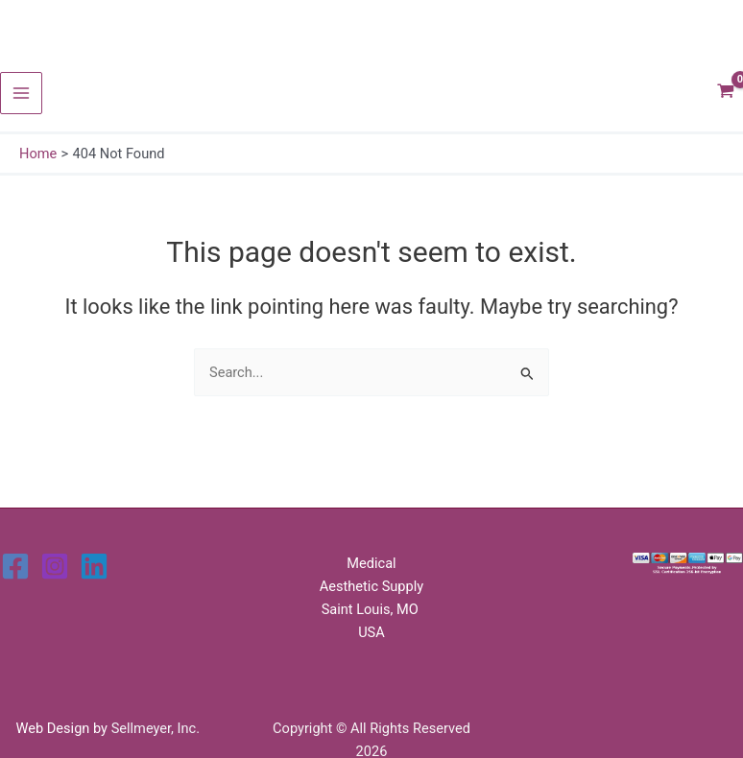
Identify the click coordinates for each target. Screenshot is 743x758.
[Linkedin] (94, 566)
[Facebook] (15, 566)
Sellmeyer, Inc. (155, 728)
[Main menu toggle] (21, 93)
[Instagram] (54, 566)
